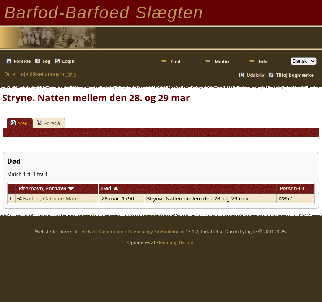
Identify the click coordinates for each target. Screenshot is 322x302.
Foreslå (48, 123)
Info (263, 61)
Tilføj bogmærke (295, 75)
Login (68, 61)
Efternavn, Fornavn (46, 188)
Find (176, 61)
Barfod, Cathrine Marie (51, 198)
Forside (22, 61)
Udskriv (255, 75)
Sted (19, 123)
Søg (46, 61)
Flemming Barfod (174, 242)
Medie (222, 61)
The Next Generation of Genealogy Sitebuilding (129, 231)
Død (110, 188)
